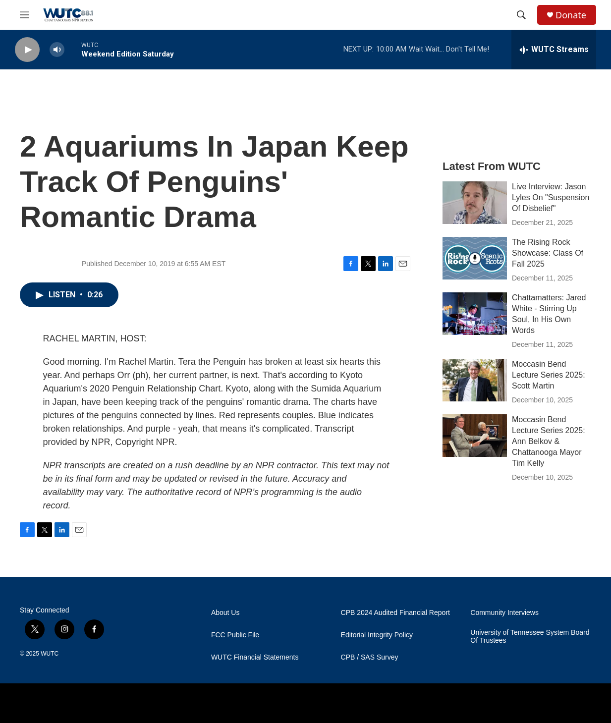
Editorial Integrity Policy (377, 635)
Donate (570, 15)
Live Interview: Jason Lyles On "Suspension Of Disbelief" (550, 197)
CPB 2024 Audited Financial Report (395, 612)
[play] (27, 50)
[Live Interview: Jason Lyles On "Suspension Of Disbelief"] (475, 202)
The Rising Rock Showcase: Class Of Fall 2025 (547, 253)
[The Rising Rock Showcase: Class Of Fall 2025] (475, 258)
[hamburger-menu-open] (24, 15)
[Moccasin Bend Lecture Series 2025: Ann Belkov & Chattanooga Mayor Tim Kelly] (475, 435)
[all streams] (553, 49)
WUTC (49, 653)
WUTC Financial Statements (255, 657)
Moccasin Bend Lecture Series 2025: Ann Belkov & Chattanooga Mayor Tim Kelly (548, 441)
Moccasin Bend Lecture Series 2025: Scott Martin (548, 375)
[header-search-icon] (521, 14)
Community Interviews (504, 612)
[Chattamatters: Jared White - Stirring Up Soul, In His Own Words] (475, 313)
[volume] (57, 50)
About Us (225, 612)
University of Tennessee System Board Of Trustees (529, 636)
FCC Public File (235, 635)
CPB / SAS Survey (369, 657)
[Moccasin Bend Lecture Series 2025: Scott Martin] (475, 380)
